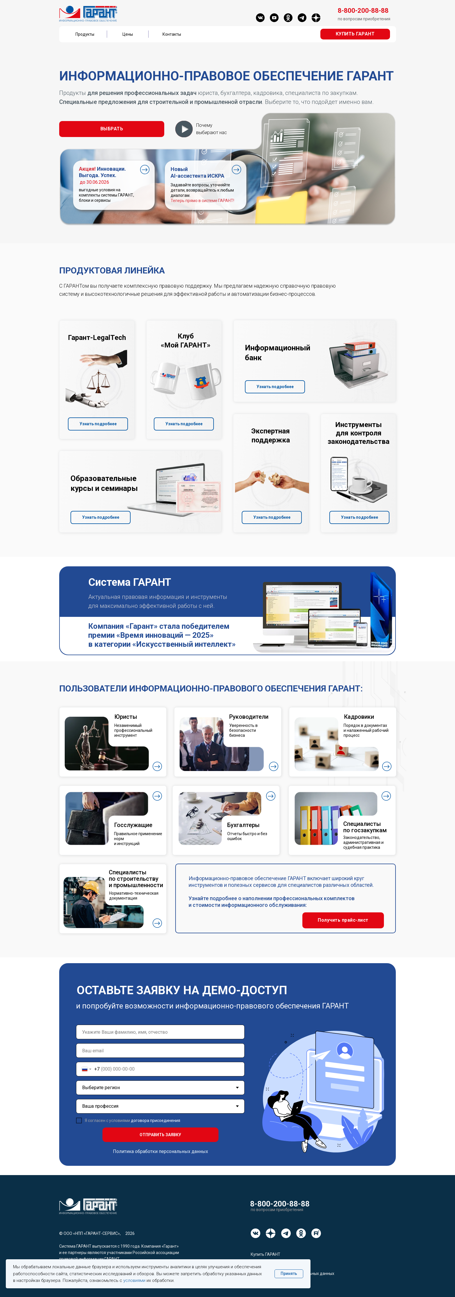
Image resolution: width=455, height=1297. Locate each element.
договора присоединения (155, 1120)
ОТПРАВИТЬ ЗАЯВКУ (160, 1134)
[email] (160, 1050)
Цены (127, 34)
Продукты (84, 34)
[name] (160, 1032)
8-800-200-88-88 (280, 1203)
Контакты (171, 34)
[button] (355, 34)
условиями (134, 1280)
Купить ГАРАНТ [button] (265, 1254)
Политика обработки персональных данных (160, 1151)
